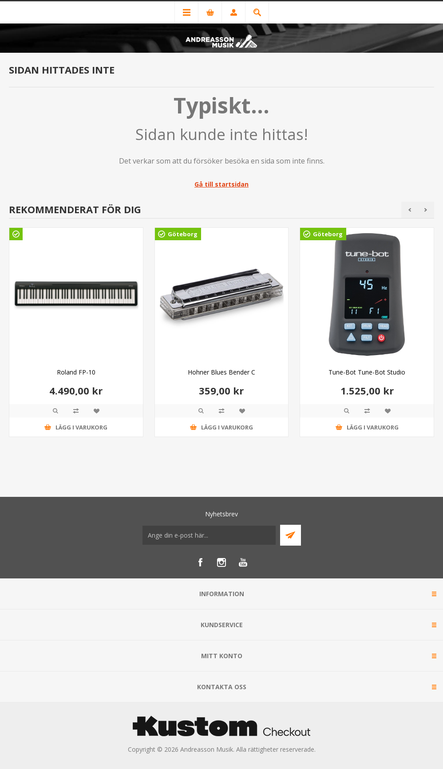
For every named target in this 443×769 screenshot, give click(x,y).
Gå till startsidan (221, 184)
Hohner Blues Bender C (221, 372)
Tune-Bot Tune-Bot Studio (366, 372)
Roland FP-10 (76, 372)
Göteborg (183, 234)
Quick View (55, 411)
